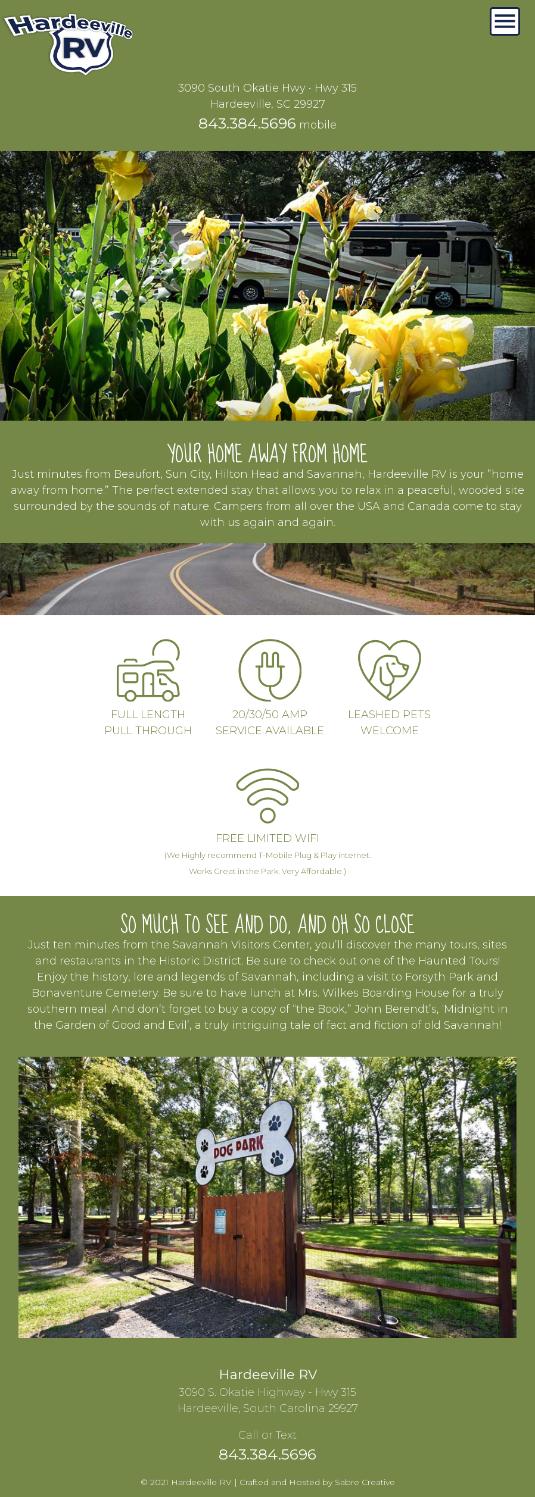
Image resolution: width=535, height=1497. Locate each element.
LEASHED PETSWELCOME (389, 714)
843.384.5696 (247, 123)
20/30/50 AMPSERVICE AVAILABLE (270, 714)
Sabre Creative (365, 1482)
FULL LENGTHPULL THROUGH (148, 714)
